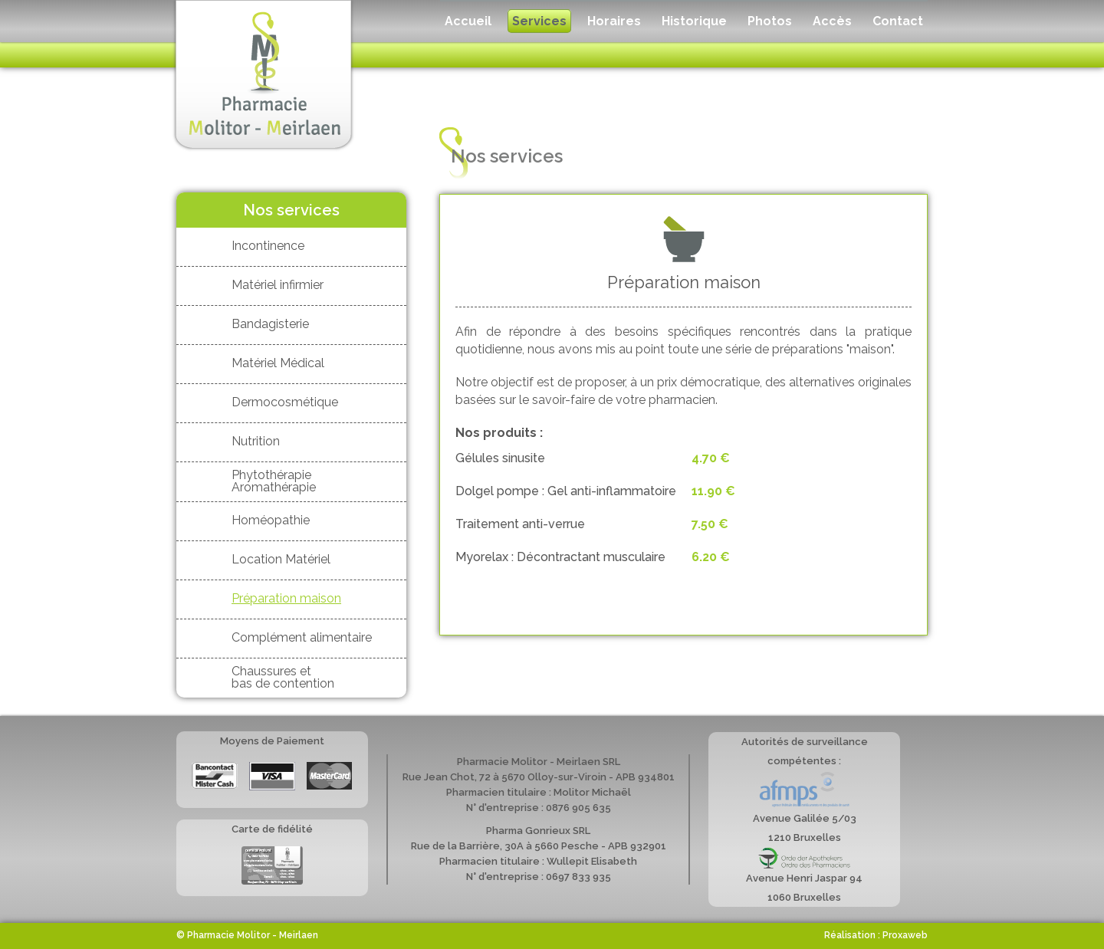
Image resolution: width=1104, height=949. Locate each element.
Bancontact (215, 775)
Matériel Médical (278, 363)
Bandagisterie (270, 324)
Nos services (291, 210)
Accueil (468, 21)
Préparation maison (286, 598)
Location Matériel (281, 559)
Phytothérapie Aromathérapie (274, 481)
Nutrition (256, 441)
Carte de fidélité (272, 865)
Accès (832, 21)
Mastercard (329, 776)
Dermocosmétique (285, 402)
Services (539, 21)
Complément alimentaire (302, 637)
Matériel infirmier (278, 284)
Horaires (614, 21)
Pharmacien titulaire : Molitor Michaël (538, 792)
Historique (694, 21)
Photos (770, 21)
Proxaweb (905, 935)
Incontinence (268, 245)
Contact (897, 21)
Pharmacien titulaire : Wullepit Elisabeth (538, 861)
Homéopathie (271, 520)
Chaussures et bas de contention (283, 677)
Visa (272, 776)
